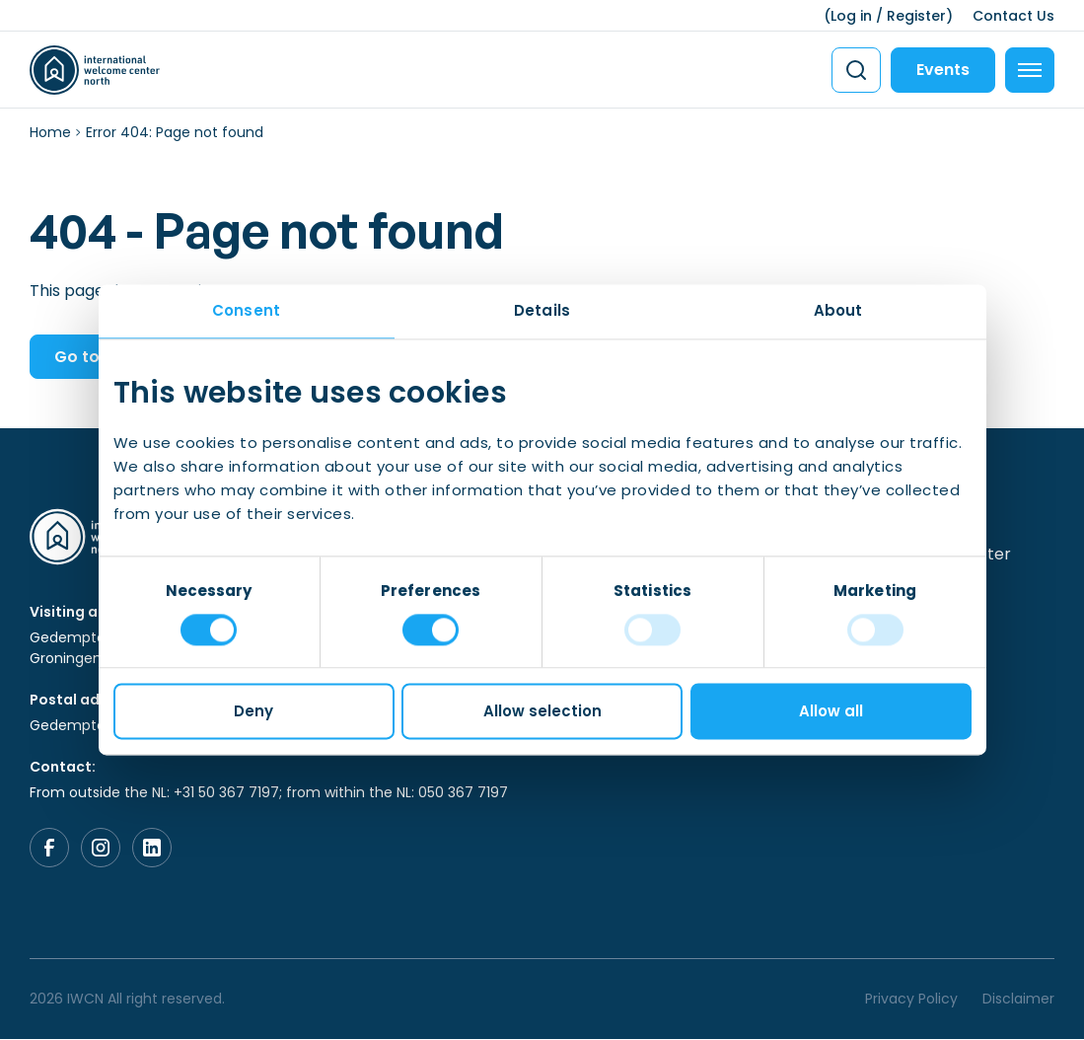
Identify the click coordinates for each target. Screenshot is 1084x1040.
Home (50, 132)
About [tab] (838, 310)
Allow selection (542, 712)
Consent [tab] (246, 310)
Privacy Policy (911, 999)
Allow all (831, 712)
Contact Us (1013, 16)
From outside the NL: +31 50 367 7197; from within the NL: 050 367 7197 (269, 793)
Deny (253, 712)
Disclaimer (1018, 999)
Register (916, 16)
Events (943, 69)
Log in (851, 16)
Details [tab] (542, 310)
